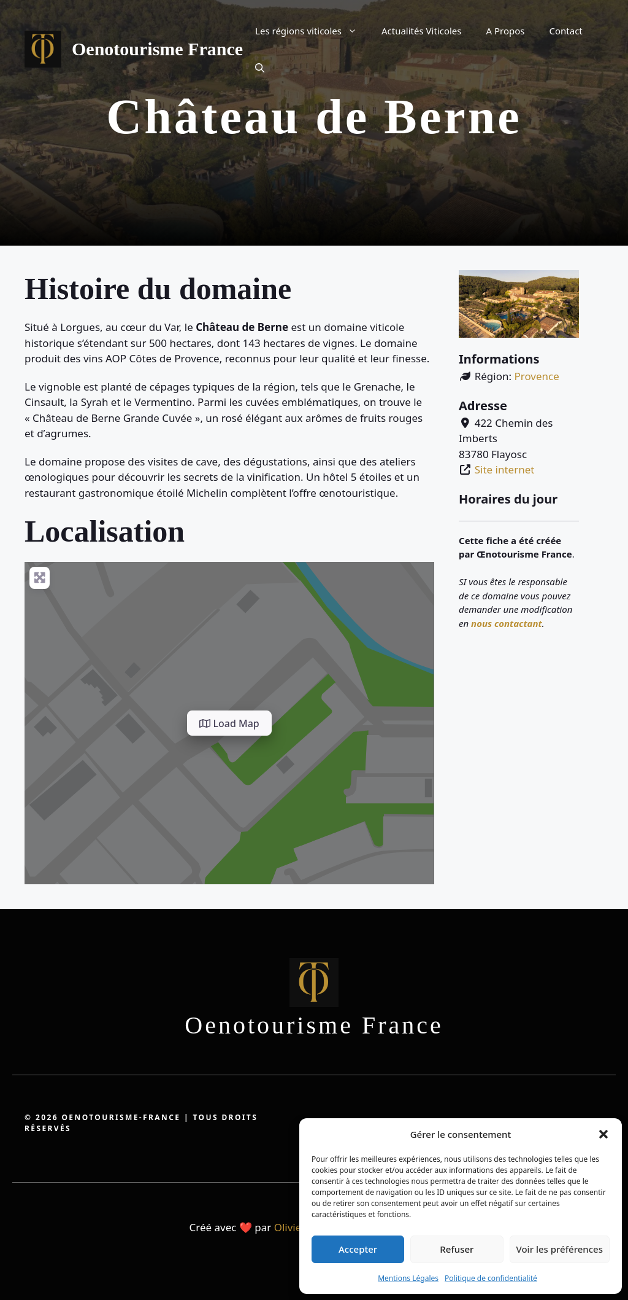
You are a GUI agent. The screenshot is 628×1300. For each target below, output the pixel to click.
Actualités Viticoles (421, 31)
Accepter (358, 1249)
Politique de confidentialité (491, 1278)
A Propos (505, 31)
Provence (536, 376)
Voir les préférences (559, 1249)
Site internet (505, 469)
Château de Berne (313, 117)
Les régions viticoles (312, 30)
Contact (566, 31)
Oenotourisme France (157, 49)
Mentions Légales (408, 1278)
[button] (603, 1134)
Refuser (456, 1249)
